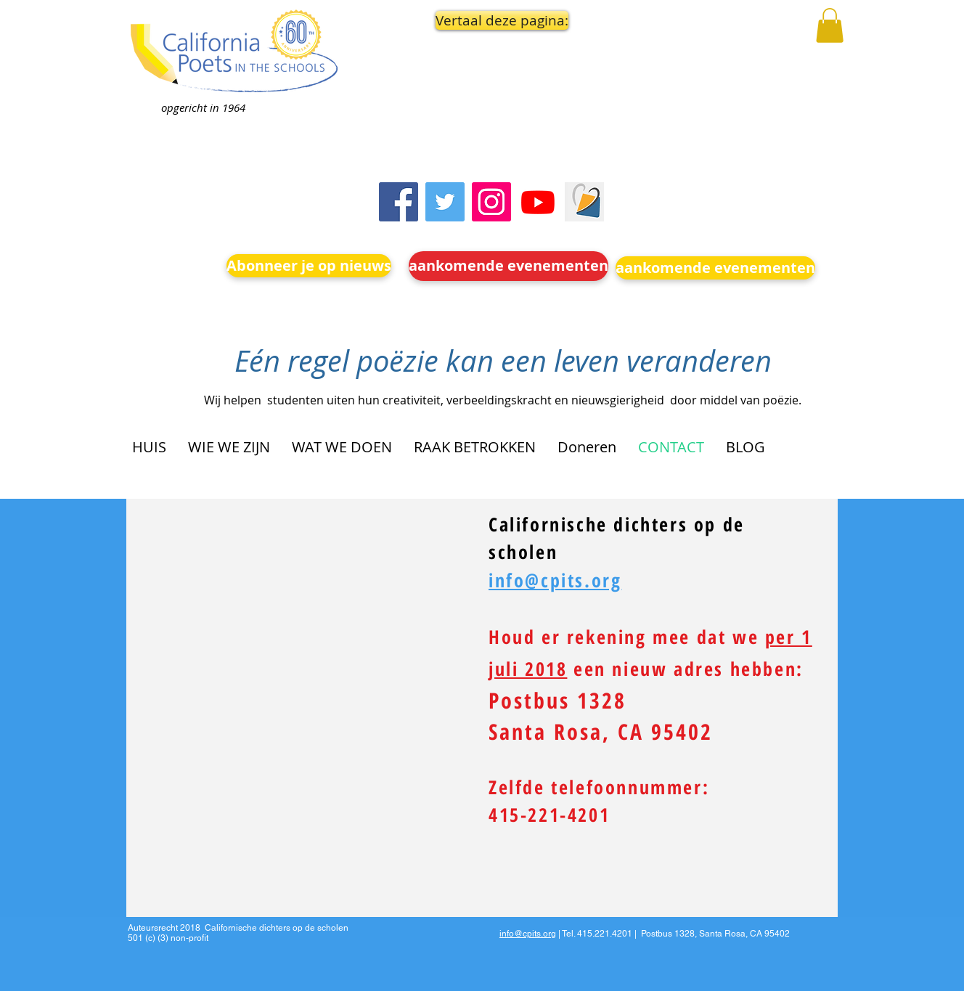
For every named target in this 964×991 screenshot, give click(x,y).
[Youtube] (537, 201)
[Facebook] (398, 201)
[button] (498, 20)
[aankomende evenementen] (508, 266)
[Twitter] (445, 201)
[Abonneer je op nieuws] (308, 265)
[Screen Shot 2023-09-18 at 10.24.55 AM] (584, 201)
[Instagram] (491, 201)
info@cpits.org (527, 934)
